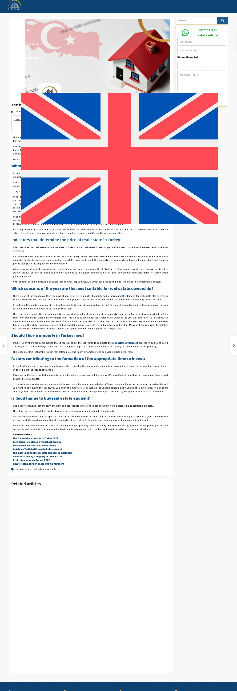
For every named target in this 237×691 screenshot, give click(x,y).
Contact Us (26, 85)
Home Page (26, 16)
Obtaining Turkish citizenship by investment (37, 449)
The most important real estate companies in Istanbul (43, 453)
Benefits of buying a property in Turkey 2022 (37, 456)
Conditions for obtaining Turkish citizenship (37, 442)
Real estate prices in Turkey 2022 (31, 460)
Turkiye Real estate (31, 44)
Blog (22, 71)
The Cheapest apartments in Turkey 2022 (35, 438)
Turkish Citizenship (31, 58)
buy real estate (24, 469)
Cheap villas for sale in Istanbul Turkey (34, 445)
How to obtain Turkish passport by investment (38, 464)
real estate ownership (44, 469)
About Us (25, 30)
